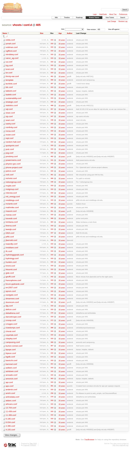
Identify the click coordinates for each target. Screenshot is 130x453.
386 (51, 330)
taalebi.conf (11, 95)
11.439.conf (11, 415)
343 (51, 201)
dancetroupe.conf (13, 319)
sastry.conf (10, 124)
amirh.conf (10, 396)
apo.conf (9, 389)
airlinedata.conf (12, 400)
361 (51, 176)
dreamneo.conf (12, 301)
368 (51, 80)
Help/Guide (103, 14)
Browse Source (94, 17)
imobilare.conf (12, 249)
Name (5, 33)
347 (51, 117)
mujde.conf (11, 187)
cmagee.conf (11, 326)
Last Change (111, 21)
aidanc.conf (11, 404)
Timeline (67, 17)
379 (51, 315)
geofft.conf (10, 279)
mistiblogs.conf (12, 201)
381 (51, 389)
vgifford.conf (11, 51)
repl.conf (9, 139)
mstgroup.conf (12, 190)
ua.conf (9, 62)
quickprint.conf (12, 146)
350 (51, 242)
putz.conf (10, 150)
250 (51, 396)
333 (51, 40)
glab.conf (10, 275)
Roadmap (79, 17)
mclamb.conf (11, 205)
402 (51, 157)
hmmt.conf (10, 268)
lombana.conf (12, 224)
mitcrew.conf (11, 194)
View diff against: (118, 29)
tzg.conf (9, 65)
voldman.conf (12, 47)
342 (51, 279)
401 (51, 77)
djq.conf (9, 308)
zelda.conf (10, 40)
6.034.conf (10, 426)
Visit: (62, 29)
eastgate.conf (12, 297)
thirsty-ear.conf (12, 77)
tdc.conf (9, 88)
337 (51, 235)
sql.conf (9, 110)
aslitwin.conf (11, 371)
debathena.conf (13, 315)
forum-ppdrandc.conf (15, 286)
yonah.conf (11, 43)
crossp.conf (11, 323)
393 (51, 205)
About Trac (113, 14)
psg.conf (9, 154)
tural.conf (10, 69)
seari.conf (10, 121)
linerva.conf (11, 227)
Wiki (56, 17)
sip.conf (9, 117)
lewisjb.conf (11, 231)
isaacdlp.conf (11, 246)
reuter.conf (10, 135)
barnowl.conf (11, 367)
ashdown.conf (12, 374)
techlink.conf (11, 84)
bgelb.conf (10, 360)
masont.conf (11, 212)
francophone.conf (13, 282)
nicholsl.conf (11, 179)
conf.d (28, 24)
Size (41, 33)
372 (51, 323)
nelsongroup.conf (13, 183)
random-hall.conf (13, 143)
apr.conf (9, 385)
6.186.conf (10, 422)
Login (95, 14)
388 (51, 220)
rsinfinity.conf (11, 128)
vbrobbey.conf (12, 54)
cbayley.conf (11, 341)
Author (69, 33)
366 (51, 179)
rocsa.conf (10, 132)
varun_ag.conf (12, 58)
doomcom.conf (12, 304)
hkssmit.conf (11, 271)
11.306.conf (11, 418)
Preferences (123, 14)
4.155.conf (10, 433)
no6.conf (9, 176)
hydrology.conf (12, 260)
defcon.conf (11, 312)
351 (51, 212)
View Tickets (110, 17)
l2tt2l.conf (10, 235)
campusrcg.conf (13, 345)
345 (51, 168)
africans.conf (11, 407)
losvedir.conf (11, 220)
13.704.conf (11, 411)
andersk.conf (11, 393)
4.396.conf (10, 429)
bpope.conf (11, 352)
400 (51, 106)
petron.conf (11, 172)
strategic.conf (12, 102)
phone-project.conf (14, 168)
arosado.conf (11, 378)
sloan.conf (10, 113)
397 (51, 84)
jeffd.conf (10, 238)
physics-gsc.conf (13, 165)
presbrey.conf (12, 157)
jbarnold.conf (11, 242)
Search (122, 17)
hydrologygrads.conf (15, 257)
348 (51, 121)
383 (51, 91)
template (9, 80)
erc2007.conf (11, 290)
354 (51, 367)
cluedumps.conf (13, 330)
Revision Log (123, 21)
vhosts (17, 24)
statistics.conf (12, 106)
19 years (62, 396)
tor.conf (9, 73)
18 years (62, 40)
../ (6, 36)
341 (51, 161)
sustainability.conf (13, 99)
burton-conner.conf (14, 348)
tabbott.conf (11, 91)
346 (51, 183)
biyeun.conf (11, 356)
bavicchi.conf (11, 363)
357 (51, 110)
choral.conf (11, 334)
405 (38, 24)
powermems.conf (13, 161)
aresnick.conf (12, 382)
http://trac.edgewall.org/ (120, 449)
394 (51, 224)
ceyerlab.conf (12, 337)
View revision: (91, 29)
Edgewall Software (29, 449)
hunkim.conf (11, 264)
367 (51, 348)
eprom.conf (11, 293)
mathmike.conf (12, 209)
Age (60, 33)
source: (7, 24)
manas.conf (11, 216)
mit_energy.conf (13, 198)
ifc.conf (9, 253)
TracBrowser (89, 443)
